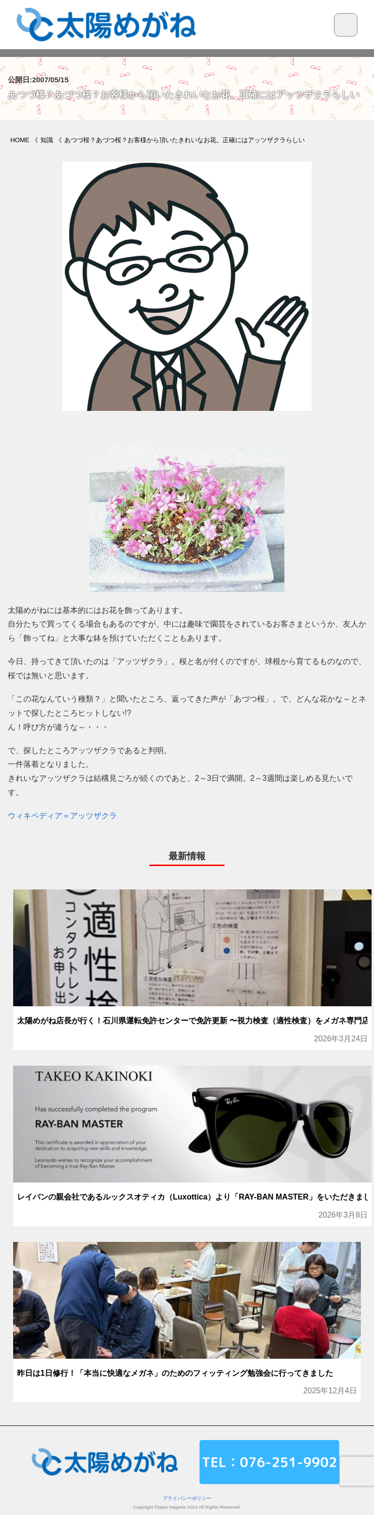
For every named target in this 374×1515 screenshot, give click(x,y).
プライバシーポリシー (187, 1498)
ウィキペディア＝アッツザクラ (62, 816)
